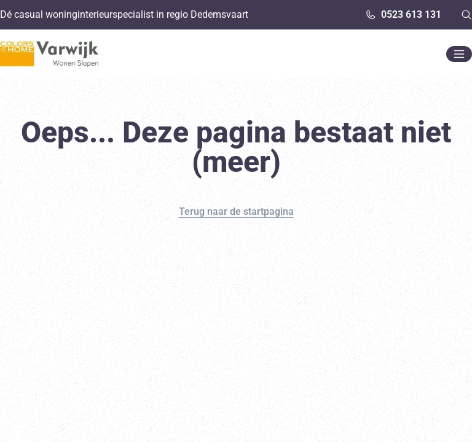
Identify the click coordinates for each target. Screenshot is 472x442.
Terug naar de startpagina (236, 211)
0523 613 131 (403, 14)
